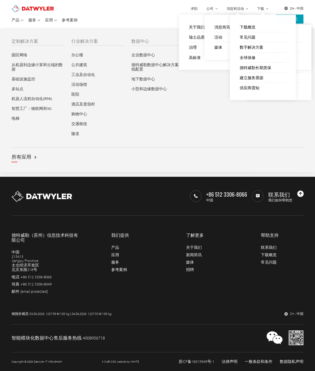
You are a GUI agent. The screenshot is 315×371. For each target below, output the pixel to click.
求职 (194, 8)
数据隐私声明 (291, 361)
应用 (49, 19)
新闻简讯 (194, 254)
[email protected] (34, 291)
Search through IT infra (96, 117)
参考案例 (70, 19)
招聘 (190, 269)
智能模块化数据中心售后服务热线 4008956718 (58, 338)
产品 (15, 19)
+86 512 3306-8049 (36, 284)
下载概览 (269, 254)
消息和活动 (235, 8)
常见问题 (269, 262)
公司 (209, 8)
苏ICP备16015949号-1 (196, 361)
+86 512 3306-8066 (36, 276)
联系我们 (290, 18)
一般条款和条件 (258, 361)
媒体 (190, 262)
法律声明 (229, 361)
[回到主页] (33, 7)
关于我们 (194, 247)
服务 (32, 19)
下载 (260, 8)
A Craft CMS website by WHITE (120, 361)
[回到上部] (300, 194)
